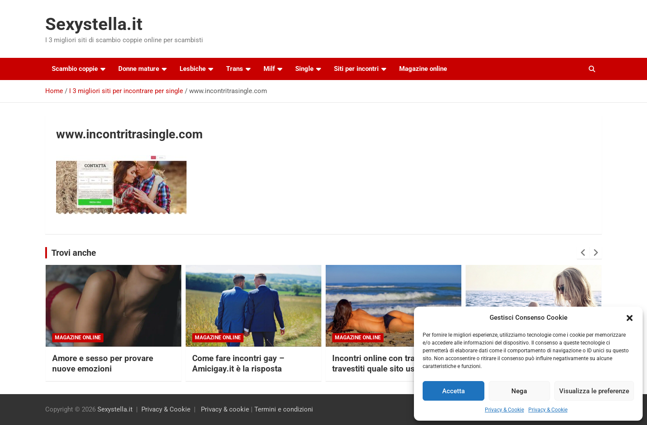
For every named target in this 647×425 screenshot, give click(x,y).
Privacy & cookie (225, 409)
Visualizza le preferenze (594, 391)
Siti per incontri (356, 69)
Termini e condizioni (283, 409)
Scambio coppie (75, 69)
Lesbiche (193, 69)
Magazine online (423, 69)
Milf (269, 69)
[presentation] (583, 253)
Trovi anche (73, 253)
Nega (519, 391)
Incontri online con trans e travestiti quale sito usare (381, 363)
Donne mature (138, 69)
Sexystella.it (94, 24)
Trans (234, 69)
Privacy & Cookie (504, 410)
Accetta (453, 391)
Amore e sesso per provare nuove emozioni (102, 363)
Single (304, 69)
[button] (629, 318)
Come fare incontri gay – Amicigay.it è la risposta (238, 363)
